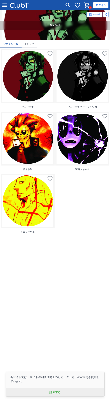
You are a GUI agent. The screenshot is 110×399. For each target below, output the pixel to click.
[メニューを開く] (5, 5)
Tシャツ (29, 44)
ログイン (101, 5)
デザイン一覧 (11, 44)
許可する (55, 392)
